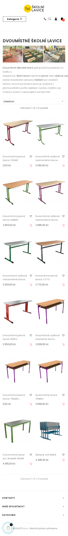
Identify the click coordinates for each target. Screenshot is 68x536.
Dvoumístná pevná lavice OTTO (46, 277)
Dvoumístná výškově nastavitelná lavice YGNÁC (47, 158)
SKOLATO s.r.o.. (21, 528)
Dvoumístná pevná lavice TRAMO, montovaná (14, 397)
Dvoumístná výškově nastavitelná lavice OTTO (15, 277)
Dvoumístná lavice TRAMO (46, 396)
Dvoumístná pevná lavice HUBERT (14, 218)
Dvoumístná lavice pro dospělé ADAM (14, 456)
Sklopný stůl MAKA (45, 454)
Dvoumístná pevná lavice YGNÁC (14, 158)
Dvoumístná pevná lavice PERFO (14, 337)
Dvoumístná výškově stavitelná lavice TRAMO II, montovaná (47, 337)
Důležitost (34, 101)
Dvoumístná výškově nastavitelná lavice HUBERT (47, 218)
